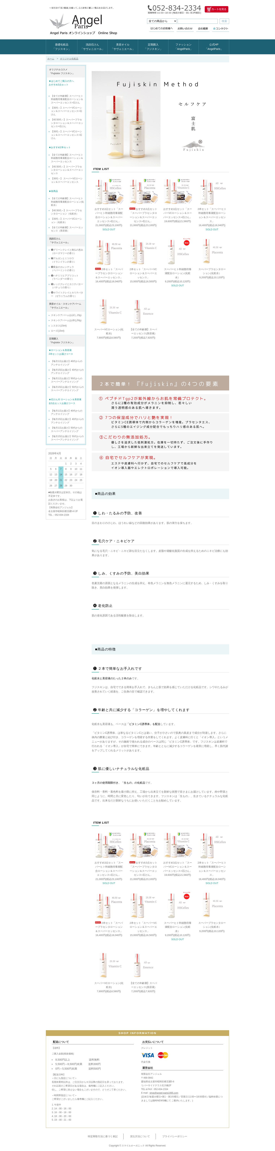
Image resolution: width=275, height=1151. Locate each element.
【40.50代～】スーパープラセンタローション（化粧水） (66, 212)
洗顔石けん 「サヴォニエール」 (59, 240)
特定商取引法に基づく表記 (103, 1136)
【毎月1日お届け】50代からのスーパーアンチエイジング (66, 380)
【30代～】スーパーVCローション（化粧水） (66, 220)
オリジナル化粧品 (69, 58)
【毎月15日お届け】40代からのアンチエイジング (67, 371)
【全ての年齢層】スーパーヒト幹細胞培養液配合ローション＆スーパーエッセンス (67, 158)
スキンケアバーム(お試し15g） (67, 315)
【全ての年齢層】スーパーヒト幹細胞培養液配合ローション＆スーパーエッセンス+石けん (67, 99)
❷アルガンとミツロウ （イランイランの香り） (63, 260)
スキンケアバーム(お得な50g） (67, 320)
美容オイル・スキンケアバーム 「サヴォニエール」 (65, 306)
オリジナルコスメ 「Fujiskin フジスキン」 (61, 71)
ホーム (50, 58)
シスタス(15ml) (59, 325)
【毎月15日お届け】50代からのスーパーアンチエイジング (67, 389)
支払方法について (140, 1136)
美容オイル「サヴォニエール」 (123, 46)
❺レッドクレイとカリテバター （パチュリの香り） (67, 286)
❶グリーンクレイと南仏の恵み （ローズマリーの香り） (67, 251)
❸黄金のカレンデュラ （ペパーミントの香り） (63, 269)
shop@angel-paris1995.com (164, 1093)
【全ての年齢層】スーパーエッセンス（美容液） (67, 229)
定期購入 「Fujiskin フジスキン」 (61, 340)
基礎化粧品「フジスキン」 (61, 46)
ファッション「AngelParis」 (183, 46)
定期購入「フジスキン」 (153, 46)
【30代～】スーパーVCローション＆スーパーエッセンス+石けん (66, 111)
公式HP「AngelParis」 (214, 46)
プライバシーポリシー (174, 1136)
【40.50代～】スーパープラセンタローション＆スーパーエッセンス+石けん (67, 123)
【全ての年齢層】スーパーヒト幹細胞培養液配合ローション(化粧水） (67, 201)
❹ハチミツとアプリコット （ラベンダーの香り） (64, 277)
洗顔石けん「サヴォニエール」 (92, 46)
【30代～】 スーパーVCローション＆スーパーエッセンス (66, 180)
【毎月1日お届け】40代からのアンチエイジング (66, 363)
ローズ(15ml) (57, 331)
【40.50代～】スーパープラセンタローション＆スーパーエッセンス (67, 170)
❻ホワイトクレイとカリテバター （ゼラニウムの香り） (67, 294)
